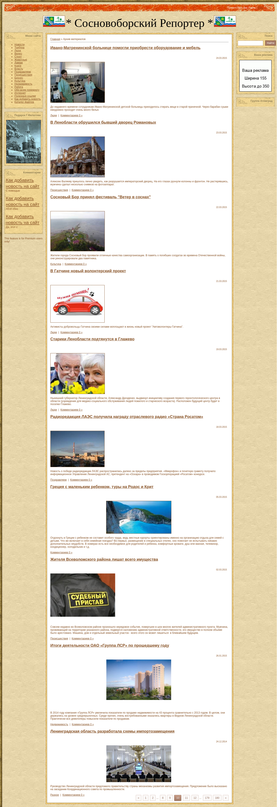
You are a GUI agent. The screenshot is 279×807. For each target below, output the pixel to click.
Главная (21, 7)
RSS (260, 7)
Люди (53, 115)
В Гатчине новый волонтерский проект (88, 271)
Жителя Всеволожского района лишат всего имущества (104, 559)
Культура (55, 264)
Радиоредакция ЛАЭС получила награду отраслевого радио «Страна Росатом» (126, 417)
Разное (54, 794)
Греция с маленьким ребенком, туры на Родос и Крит (101, 487)
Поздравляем (58, 479)
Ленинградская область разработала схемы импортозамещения (112, 731)
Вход (49, 7)
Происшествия (59, 190)
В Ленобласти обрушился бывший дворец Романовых (103, 122)
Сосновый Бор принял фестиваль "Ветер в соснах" (100, 197)
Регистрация (36, 7)
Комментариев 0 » (72, 115)
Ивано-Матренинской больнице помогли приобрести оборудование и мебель (125, 48)
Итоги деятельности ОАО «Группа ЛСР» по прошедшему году (109, 645)
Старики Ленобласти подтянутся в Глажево (92, 339)
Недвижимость (59, 724)
